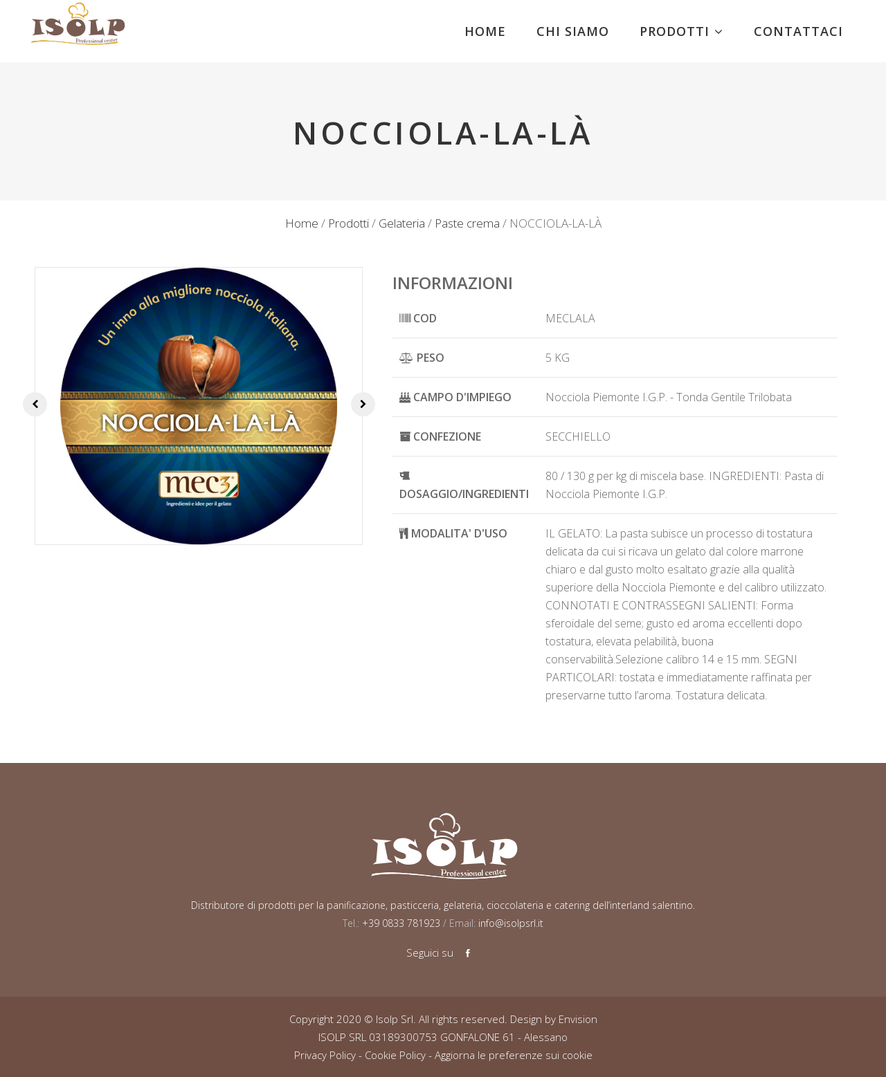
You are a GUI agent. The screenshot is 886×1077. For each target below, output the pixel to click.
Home (301, 223)
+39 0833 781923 (399, 923)
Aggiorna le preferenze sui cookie (514, 1055)
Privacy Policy (325, 1055)
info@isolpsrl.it (510, 923)
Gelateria (402, 223)
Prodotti (348, 223)
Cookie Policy (395, 1055)
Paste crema (467, 223)
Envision (578, 1019)
